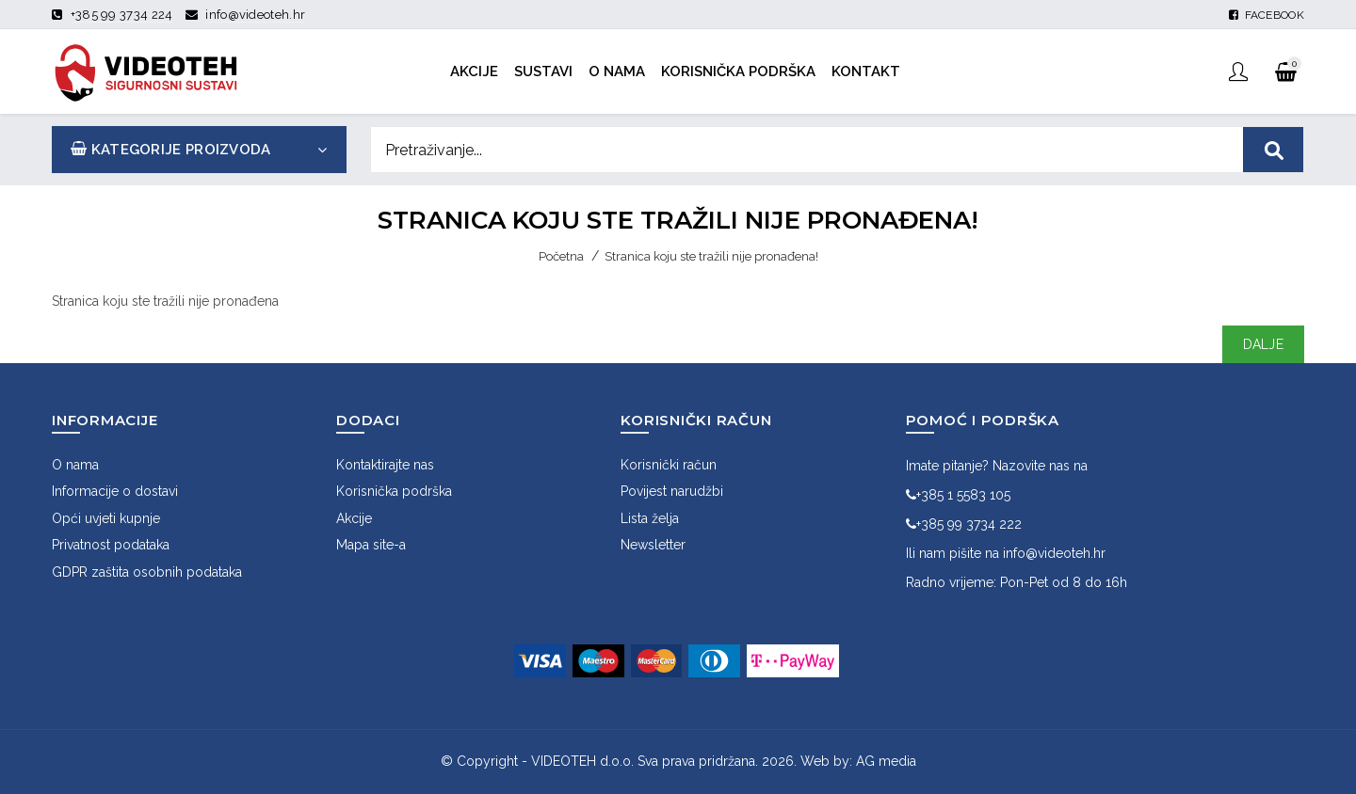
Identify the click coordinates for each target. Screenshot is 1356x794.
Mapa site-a (371, 544)
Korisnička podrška (394, 491)
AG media (886, 761)
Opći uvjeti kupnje (106, 518)
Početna (561, 256)
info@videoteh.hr (255, 15)
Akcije (354, 518)
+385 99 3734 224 (122, 15)
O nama (75, 464)
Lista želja (650, 518)
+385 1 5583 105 (958, 494)
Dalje (1263, 344)
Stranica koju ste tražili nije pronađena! (711, 256)
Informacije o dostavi (115, 491)
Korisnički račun (669, 464)
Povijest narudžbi (672, 491)
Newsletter (653, 544)
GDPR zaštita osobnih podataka (147, 572)
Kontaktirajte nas (385, 464)
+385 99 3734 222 (964, 524)
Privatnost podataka (111, 544)
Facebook (1266, 15)
